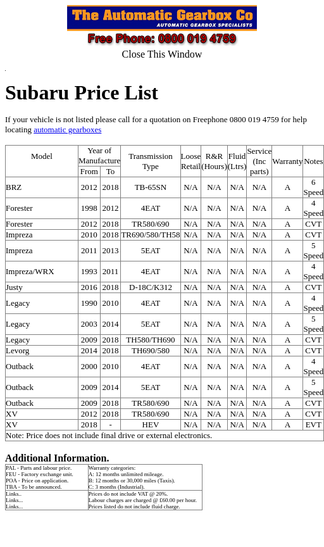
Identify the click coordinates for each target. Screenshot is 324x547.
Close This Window (162, 54)
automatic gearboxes (67, 129)
